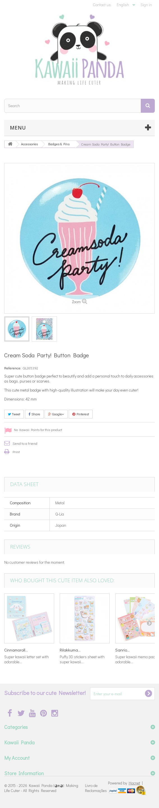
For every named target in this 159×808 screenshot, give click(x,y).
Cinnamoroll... (16, 650)
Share (34, 414)
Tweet (14, 414)
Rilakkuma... (70, 650)
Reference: (12, 367)
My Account (17, 757)
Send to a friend (25, 443)
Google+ (56, 414)
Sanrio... (122, 650)
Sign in (146, 4)
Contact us (102, 4)
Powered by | (125, 783)
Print (16, 451)
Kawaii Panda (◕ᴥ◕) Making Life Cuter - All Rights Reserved (41, 788)
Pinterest (80, 414)
